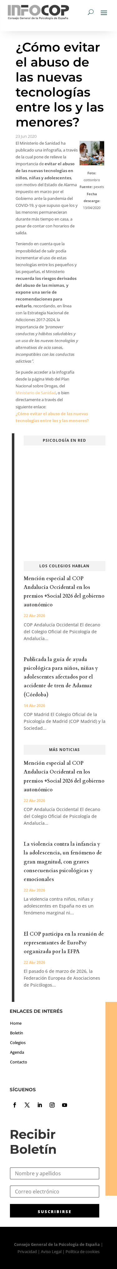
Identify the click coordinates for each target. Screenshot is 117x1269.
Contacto (18, 1062)
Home (16, 1023)
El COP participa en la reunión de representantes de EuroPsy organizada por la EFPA (64, 943)
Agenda (17, 1052)
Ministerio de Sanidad (36, 393)
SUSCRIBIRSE (54, 1211)
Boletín (16, 1033)
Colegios (18, 1042)
